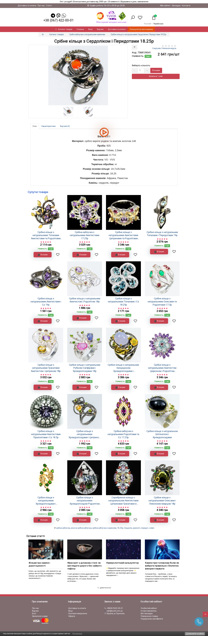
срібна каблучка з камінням (104, 528)
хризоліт (136, 528)
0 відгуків (156, 48)
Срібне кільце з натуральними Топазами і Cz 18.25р (123, 301)
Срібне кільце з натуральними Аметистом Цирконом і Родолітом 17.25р (162, 368)
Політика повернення (77, 613)
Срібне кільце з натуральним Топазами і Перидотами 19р (162, 234)
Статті (49, 5)
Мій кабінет (165, 5)
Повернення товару (149, 616)
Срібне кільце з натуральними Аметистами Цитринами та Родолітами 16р (123, 235)
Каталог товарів (63, 29)
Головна (80, 29)
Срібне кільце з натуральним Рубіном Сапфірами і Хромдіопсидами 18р (84, 367)
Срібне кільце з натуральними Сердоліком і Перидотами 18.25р (138, 34)
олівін (151, 528)
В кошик (156, 70)
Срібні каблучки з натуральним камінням (87, 34)
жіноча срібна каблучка (81, 528)
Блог (34, 613)
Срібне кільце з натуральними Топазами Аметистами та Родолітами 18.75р (46, 235)
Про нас (41, 5)
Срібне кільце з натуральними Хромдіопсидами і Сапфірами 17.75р (46, 500)
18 (118, 528)
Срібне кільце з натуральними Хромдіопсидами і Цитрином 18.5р (85, 434)
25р (121, 528)
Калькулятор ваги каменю (141, 29)
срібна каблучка (63, 528)
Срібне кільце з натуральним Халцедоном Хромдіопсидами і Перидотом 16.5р (123, 368)
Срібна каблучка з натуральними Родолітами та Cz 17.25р (123, 434)
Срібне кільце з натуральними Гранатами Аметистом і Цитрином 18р (46, 367)
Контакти (186, 5)
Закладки (176, 5)
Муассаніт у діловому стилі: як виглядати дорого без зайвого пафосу (85, 565)
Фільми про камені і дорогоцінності (39, 564)
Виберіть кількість (141, 65)
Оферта (71, 616)
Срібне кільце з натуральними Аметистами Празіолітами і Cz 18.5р (46, 434)
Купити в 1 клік (156, 76)
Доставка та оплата (27, 5)
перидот (144, 528)
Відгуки (100, 29)
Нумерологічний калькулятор (122, 562)
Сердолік (128, 528)
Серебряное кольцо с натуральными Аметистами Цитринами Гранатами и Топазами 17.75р (123, 500)
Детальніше (77, 634)
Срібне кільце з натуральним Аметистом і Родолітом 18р (84, 300)
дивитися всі (104, 588)
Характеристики (48, 126)
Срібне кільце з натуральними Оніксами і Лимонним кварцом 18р (162, 500)
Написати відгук (169, 48)
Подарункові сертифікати (152, 619)
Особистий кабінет (149, 608)
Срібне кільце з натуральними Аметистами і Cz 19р (46, 301)
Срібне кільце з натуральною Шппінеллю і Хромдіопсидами (162, 434)
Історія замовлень (149, 611)
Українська (158, 24)
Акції (90, 29)
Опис (34, 126)
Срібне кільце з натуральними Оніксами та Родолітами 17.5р (162, 301)
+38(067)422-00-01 (113, 608)
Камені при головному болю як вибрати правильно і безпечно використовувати (162, 565)
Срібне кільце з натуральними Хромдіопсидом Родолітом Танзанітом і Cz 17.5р (85, 500)
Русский (147, 24)
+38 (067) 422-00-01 (58, 20)
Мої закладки (147, 613)
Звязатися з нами (39, 616)
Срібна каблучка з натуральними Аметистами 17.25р (84, 235)
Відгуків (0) (65, 126)
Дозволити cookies (195, 633)
